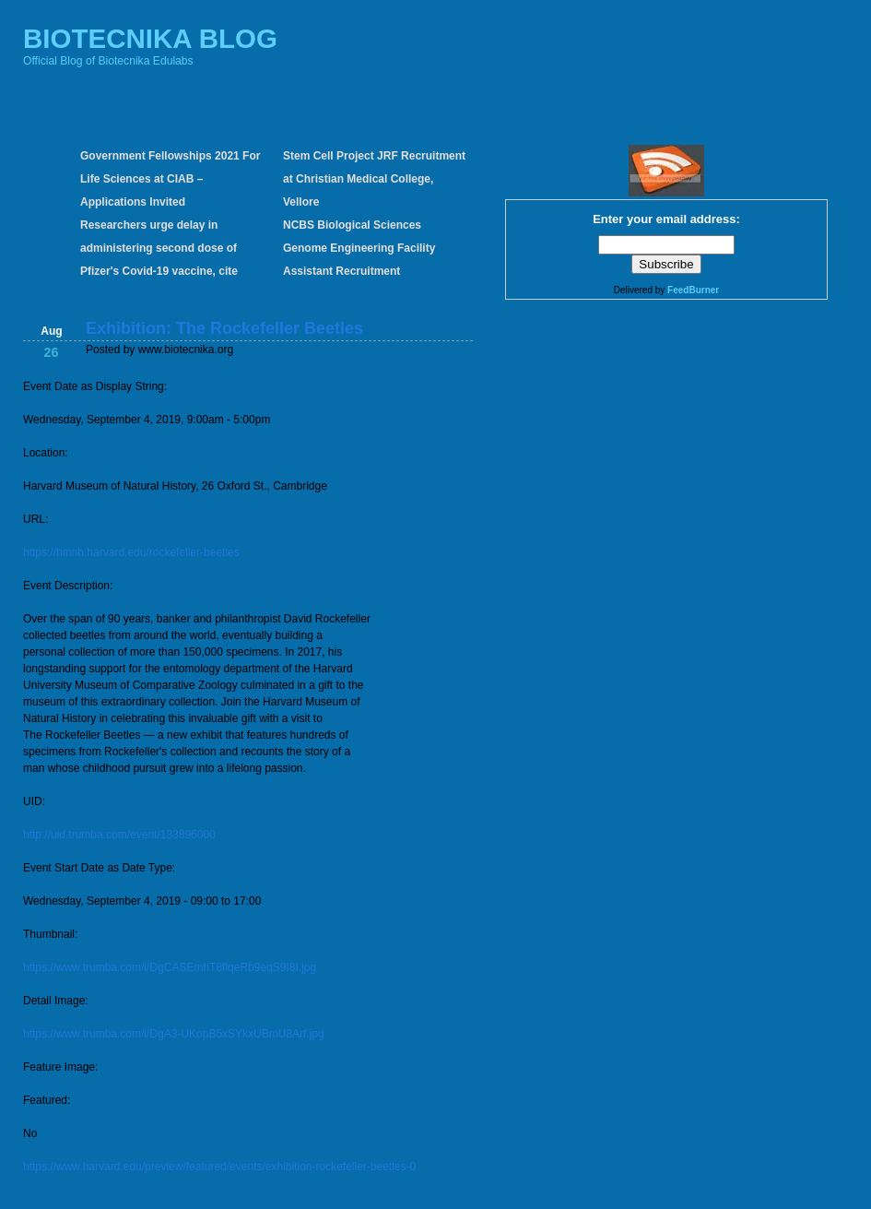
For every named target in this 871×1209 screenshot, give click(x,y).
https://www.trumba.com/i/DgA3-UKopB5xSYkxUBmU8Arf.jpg (173, 1033)
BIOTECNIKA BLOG (150, 38)
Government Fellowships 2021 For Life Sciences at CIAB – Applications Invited (170, 178)
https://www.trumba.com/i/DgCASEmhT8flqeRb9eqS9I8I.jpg (169, 967)
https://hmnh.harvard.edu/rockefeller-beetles (131, 552)
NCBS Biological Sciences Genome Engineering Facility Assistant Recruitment (359, 248)
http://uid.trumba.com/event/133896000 (119, 834)
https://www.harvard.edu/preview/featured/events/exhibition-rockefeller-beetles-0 (219, 1166)
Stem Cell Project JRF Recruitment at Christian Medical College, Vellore (374, 178)
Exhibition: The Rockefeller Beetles (224, 328)
